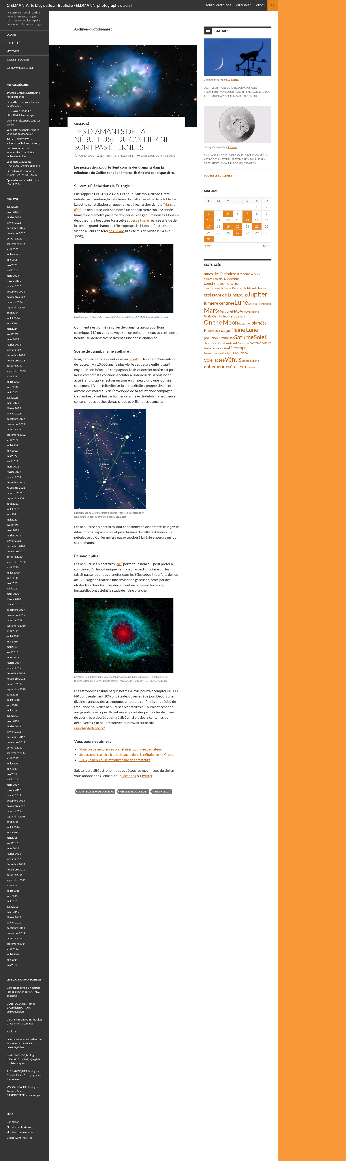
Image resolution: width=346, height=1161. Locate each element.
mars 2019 (13, 657)
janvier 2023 (14, 413)
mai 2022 (12, 456)
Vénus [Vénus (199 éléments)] (233, 359)
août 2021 (13, 503)
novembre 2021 (16, 487)
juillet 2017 (13, 763)
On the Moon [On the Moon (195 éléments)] (221, 322)
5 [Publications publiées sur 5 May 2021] (228, 213)
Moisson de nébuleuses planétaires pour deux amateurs (121, 749)
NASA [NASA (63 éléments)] (237, 311)
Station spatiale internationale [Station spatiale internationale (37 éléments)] (221, 343)
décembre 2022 (16, 418)
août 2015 (13, 885)
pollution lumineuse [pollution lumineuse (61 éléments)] (219, 338)
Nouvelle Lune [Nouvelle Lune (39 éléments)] (250, 311)
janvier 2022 (14, 477)
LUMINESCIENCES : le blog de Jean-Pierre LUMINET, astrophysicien (24, 1043)
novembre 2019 (16, 615)
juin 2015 (12, 896)
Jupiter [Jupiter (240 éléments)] (257, 294)
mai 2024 (12, 328)
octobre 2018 (15, 684)
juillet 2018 (13, 699)
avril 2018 (12, 715)
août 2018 (13, 694)
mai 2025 (12, 265)
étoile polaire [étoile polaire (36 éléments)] (248, 367)
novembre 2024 (16, 296)
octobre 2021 (15, 493)
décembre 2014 (16, 927)
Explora (11, 1031)
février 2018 (14, 726)
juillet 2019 (13, 636)
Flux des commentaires (20, 1132)
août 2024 (13, 312)
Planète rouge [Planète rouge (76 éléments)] (217, 330)
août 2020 (13, 567)
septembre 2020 (16, 562)
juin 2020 (12, 578)
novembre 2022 (16, 424)
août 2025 (13, 249)
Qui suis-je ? (243, 5)
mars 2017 (13, 784)
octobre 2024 (15, 302)
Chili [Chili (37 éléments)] (225, 279)
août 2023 (13, 376)
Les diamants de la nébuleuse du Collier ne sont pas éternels (122, 139)
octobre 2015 (15, 874)
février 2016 (14, 853)
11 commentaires (245, 95)
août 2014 (13, 949)
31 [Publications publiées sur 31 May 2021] (209, 239)
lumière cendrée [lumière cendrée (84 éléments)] (219, 303)
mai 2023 (12, 392)
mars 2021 (13, 530)
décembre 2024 (16, 291)
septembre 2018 (16, 689)
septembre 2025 (16, 243)
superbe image (138, 220)
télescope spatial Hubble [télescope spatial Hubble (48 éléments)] (220, 353)
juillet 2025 (13, 254)
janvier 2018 (14, 731)
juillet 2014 (13, 954)
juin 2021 (12, 514)
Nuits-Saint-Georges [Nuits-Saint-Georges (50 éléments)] (219, 316)
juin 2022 (12, 450)
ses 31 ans (116, 231)
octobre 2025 (15, 238)
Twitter (146, 775)
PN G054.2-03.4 (162, 791)
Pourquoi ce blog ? (218, 5)
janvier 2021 (14, 540)
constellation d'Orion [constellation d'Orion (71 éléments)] (222, 283)
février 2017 (14, 790)
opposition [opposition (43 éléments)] (244, 323)
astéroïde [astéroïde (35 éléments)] (255, 274)
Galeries (221, 31)
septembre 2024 (16, 307)
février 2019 (14, 662)
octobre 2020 (15, 556)
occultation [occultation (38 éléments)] (240, 316)
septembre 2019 (16, 625)
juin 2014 (12, 959)
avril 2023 (12, 397)
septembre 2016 (16, 816)
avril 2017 (12, 779)
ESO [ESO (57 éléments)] (240, 295)
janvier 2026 (14, 222)
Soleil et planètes (18, 59)
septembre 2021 (16, 498)
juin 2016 (12, 832)
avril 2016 (12, 843)
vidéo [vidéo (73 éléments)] (242, 352)
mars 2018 (13, 721)
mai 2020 (12, 583)
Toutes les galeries (219, 175)
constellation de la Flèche (96, 791)
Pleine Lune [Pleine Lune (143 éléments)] (244, 330)
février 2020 (14, 599)
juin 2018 (12, 705)
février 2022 (14, 471)
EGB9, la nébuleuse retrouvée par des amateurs (114, 760)
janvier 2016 (14, 859)
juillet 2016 (13, 827)
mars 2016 (13, 848)
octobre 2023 (15, 365)
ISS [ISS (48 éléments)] (246, 295)
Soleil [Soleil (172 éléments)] (261, 336)
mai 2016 (12, 837)
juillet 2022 (13, 445)
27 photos (233, 79)
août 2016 (13, 821)
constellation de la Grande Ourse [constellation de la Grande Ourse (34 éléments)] (221, 288)
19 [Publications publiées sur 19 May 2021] (228, 226)
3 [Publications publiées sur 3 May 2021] (209, 213)
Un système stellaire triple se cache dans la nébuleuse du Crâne (126, 754)
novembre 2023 (16, 360)
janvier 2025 (14, 286)
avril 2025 (12, 270)
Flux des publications (19, 1127)
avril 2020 (12, 588)
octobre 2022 (15, 429)
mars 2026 (13, 212)
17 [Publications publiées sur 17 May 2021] (209, 226)
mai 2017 (12, 774)
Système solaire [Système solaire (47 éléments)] (260, 343)
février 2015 (14, 917)
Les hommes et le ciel (20, 67)
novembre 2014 (16, 933)
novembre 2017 (16, 742)
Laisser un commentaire (158, 155)
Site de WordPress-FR (19, 1137)
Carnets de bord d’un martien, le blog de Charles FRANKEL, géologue (24, 991)
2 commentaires (244, 163)
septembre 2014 (16, 943)
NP (119, 564)
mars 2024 (13, 339)
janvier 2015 (14, 922)
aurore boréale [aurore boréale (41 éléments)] (213, 279)
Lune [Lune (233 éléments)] (241, 302)
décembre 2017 (16, 737)
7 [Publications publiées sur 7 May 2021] (247, 213)
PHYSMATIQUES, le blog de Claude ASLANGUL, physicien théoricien (24, 1075)
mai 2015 (12, 901)
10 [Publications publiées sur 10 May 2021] (209, 220)
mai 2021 (12, 519)
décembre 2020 (16, 546)
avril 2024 (12, 334)
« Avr (208, 245)
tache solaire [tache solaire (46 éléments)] (220, 348)
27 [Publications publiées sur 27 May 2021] (237, 233)
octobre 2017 (15, 747)
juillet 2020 (13, 572)
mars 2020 (13, 593)
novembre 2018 (16, 678)
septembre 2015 (16, 880)
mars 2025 (13, 275)
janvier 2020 (14, 604)
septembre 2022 (16, 434)
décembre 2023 (16, 355)
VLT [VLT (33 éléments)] (249, 353)
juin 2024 (12, 323)
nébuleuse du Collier (133, 791)
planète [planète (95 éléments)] (259, 322)
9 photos (232, 147)
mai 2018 (12, 710)
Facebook (128, 775)
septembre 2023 (16, 371)
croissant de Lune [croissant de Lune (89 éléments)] (220, 294)
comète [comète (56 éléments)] (233, 278)
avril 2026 (12, 206)
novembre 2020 (16, 551)
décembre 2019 (16, 609)
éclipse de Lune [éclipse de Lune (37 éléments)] (250, 360)
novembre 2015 (16, 869)
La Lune (11, 34)
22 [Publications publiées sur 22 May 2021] (257, 226)
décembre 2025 (16, 228)
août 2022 (13, 440)
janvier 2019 (14, 668)
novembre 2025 (16, 233)
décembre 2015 (16, 864)
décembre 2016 (16, 800)
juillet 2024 (13, 318)
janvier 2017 (14, 795)
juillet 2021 (13, 509)
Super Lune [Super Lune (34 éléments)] (244, 343)
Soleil (133, 359)
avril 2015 (12, 906)
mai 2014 (12, 965)
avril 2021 (12, 524)
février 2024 (14, 344)
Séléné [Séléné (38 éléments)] (207, 348)
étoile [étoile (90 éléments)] (235, 366)
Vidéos (260, 5)
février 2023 (14, 408)
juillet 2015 (13, 890)
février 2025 (14, 281)
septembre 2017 (16, 752)
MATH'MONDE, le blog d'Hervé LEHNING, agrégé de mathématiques (23, 1059)
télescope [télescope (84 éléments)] (237, 347)
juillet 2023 (13, 381)
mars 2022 (13, 466)
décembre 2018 (16, 673)
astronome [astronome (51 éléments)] (242, 274)
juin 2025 (12, 259)
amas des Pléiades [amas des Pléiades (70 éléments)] (219, 273)
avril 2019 (12, 652)
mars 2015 (13, 912)
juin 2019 (12, 641)
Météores (13, 51)
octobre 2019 (15, 620)
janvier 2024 (14, 350)
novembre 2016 (16, 806)
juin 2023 (12, 387)
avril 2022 (12, 461)
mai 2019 (12, 646)
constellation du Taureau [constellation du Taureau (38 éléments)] (253, 288)
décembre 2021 (16, 482)
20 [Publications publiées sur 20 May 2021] (237, 226)
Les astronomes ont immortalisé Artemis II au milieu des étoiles (21, 152)
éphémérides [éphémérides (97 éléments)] (217, 366)
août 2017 (13, 758)
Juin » (266, 245)
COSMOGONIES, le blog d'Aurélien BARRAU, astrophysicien (21, 1007)
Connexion (13, 1121)
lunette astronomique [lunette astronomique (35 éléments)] (259, 303)
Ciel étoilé (81, 123)
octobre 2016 (15, 811)
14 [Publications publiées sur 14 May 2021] (247, 220)
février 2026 (14, 217)
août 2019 (13, 631)
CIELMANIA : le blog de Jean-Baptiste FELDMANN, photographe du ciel (69, 5)
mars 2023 (13, 403)
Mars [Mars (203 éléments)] (211, 310)
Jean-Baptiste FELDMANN (117, 155)
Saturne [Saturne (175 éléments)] (244, 336)
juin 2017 (12, 768)
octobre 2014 (15, 938)
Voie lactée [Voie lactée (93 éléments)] (214, 360)
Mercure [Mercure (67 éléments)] (225, 311)
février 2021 (14, 535)
